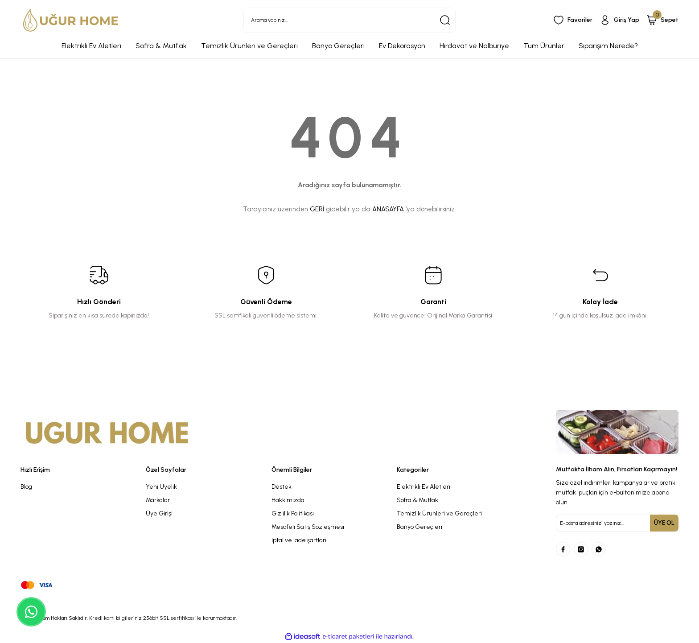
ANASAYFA (388, 209)
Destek (281, 486)
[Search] (349, 20)
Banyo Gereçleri (419, 527)
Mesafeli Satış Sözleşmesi (307, 527)
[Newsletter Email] (617, 523)
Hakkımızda (287, 500)
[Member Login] (619, 20)
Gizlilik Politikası (292, 513)
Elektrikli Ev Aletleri (423, 486)
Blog (26, 486)
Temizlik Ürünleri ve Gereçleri (439, 513)
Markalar (158, 500)
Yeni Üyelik (161, 486)
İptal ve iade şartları (298, 540)
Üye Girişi (159, 513)
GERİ (317, 209)
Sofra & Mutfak (417, 500)
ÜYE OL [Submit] (664, 523)
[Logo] (71, 20)
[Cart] (662, 20)
